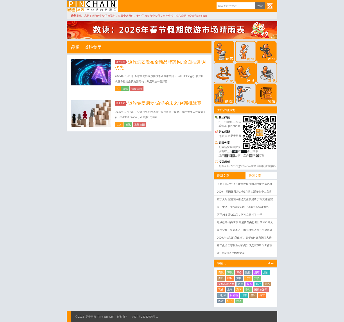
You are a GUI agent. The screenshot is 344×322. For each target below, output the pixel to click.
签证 (253, 295)
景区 (267, 283)
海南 (239, 289)
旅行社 (222, 295)
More (271, 263)
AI (118, 88)
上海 (230, 289)
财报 (230, 278)
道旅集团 (136, 88)
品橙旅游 (92, 6)
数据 (248, 272)
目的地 (234, 295)
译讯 (230, 272)
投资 (257, 278)
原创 (266, 272)
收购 (249, 283)
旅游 (239, 301)
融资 (240, 283)
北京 (248, 278)
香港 (248, 289)
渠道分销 (121, 103)
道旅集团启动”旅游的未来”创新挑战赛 (164, 103)
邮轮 (258, 283)
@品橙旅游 (234, 135)
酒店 (257, 272)
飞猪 (221, 289)
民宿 (221, 301)
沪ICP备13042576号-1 (144, 316)
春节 (262, 295)
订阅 (269, 5)
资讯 (125, 88)
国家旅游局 (260, 289)
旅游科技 (121, 62)
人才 (119, 124)
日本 (244, 295)
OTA (230, 301)
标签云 (221, 263)
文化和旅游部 (226, 283)
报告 (239, 278)
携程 (221, 278)
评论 (239, 272)
